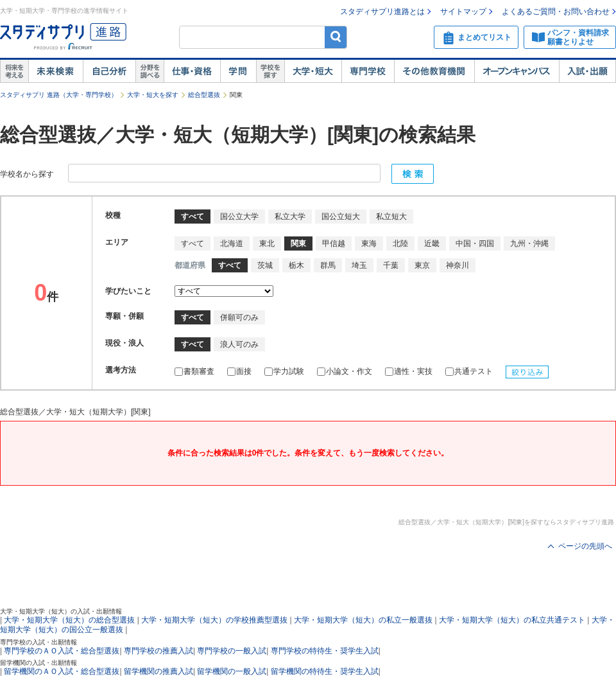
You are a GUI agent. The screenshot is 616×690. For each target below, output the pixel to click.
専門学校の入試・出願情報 (38, 642)
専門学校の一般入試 (231, 650)
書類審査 (194, 371)
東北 (267, 243)
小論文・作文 (344, 371)
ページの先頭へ (585, 546)
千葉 (390, 265)
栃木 (296, 265)
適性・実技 (408, 371)
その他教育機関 (434, 71)
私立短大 (391, 216)
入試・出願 (587, 71)
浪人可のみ (239, 344)
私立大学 (290, 216)
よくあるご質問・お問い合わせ (556, 11)
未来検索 (55, 71)
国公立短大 (340, 216)
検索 (336, 37)
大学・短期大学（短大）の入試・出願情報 (61, 611)
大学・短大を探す (152, 94)
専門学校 (367, 71)
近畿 (432, 243)
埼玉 (359, 265)
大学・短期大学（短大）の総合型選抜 (69, 619)
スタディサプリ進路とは (382, 11)
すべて (192, 243)
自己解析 (109, 71)
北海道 (231, 243)
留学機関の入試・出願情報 (38, 662)
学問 (238, 71)
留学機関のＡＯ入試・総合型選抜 (61, 671)
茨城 (265, 265)
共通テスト (469, 371)
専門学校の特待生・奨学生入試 (325, 650)
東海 (369, 243)
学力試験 (284, 371)
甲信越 (333, 243)
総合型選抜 (204, 94)
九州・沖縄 (529, 243)
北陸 (400, 243)
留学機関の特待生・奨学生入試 (325, 671)
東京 (422, 265)
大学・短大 (312, 71)
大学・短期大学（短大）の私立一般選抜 (363, 619)
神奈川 (457, 265)
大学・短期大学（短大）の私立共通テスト (512, 619)
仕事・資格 (192, 71)
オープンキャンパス (516, 71)
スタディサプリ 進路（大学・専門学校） (58, 94)
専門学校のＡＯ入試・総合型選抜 (61, 650)
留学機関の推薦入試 (158, 671)
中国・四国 (475, 243)
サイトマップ (463, 11)
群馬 (328, 265)
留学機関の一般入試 (231, 671)
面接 (239, 371)
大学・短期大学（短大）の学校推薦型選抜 (214, 619)
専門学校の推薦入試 (158, 650)
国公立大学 (239, 216)
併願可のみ (239, 317)
